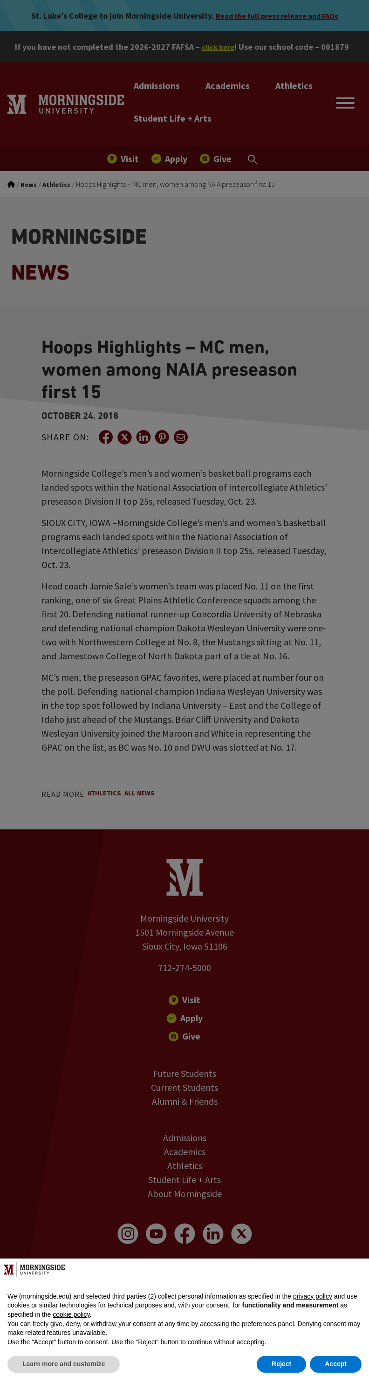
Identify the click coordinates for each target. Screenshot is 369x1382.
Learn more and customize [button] (63, 1364)
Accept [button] (336, 1364)
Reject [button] (281, 1364)
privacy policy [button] (312, 1296)
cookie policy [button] (71, 1314)
